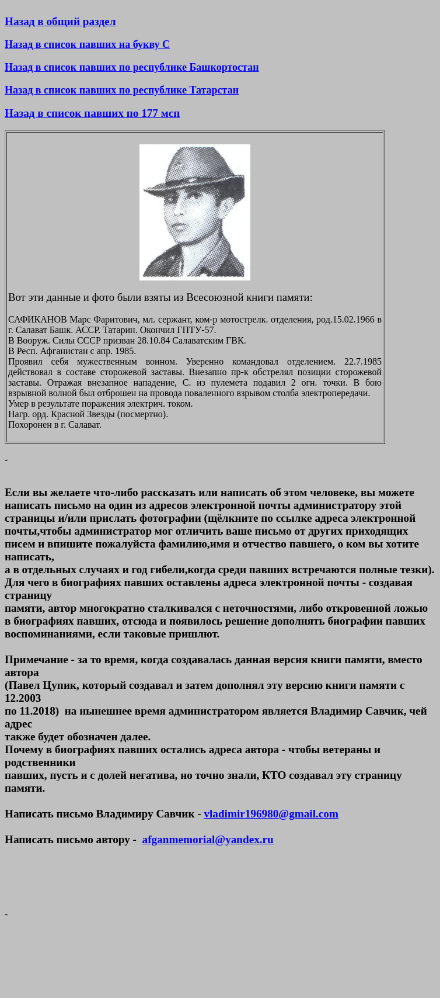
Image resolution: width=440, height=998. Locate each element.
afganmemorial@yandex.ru (208, 839)
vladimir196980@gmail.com (271, 814)
